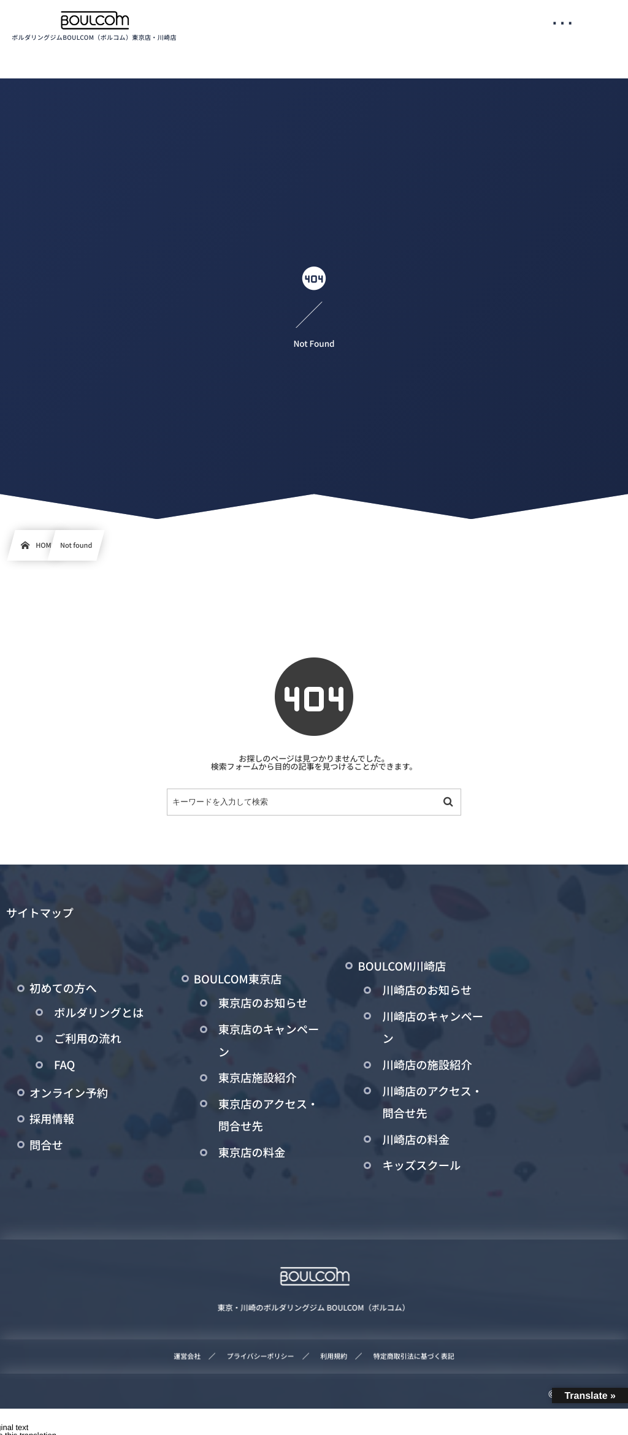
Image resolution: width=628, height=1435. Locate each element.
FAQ (64, 1065)
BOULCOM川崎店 (402, 966)
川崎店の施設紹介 (427, 1065)
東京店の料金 (252, 1152)
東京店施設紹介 (257, 1078)
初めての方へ (63, 988)
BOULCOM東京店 (238, 979)
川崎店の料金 (416, 1140)
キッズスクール (421, 1165)
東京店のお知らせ (263, 1003)
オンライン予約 (68, 1093)
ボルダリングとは (99, 1013)
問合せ (46, 1145)
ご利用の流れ (87, 1039)
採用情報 (51, 1119)
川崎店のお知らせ (427, 990)
